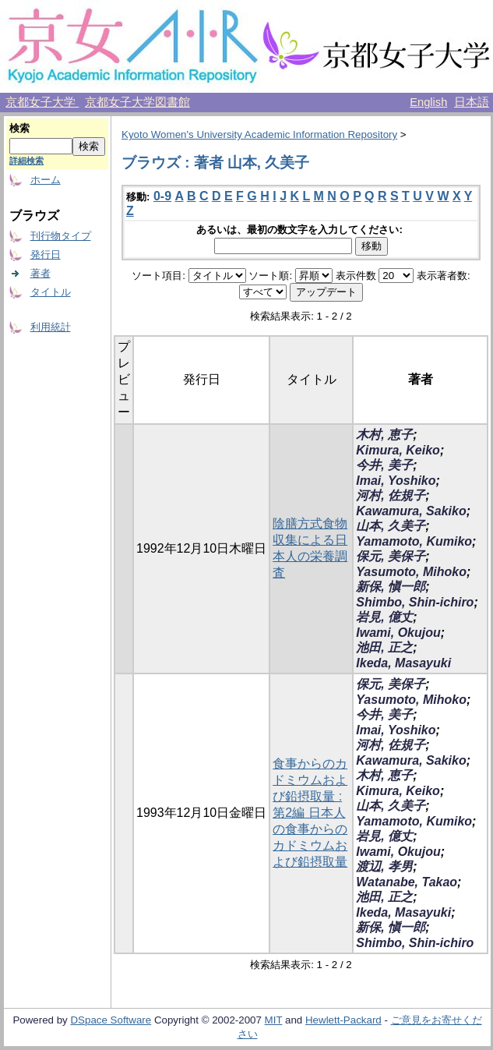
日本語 (471, 102)
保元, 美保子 (390, 556)
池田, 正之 (384, 647)
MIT (274, 1020)
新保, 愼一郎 (390, 586)
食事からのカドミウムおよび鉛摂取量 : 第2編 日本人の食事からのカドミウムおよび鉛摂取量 (310, 812)
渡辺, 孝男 (384, 866)
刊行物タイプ (60, 236)
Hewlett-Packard (343, 1020)
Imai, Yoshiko (395, 480)
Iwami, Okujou (398, 632)
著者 (40, 273)
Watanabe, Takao (406, 882)
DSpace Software (110, 1020)
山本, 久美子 (390, 525)
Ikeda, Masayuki (403, 663)
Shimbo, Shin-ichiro (415, 602)
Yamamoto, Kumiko (414, 541)
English (428, 102)
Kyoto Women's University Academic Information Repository (259, 134)
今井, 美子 (384, 465)
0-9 (162, 196)
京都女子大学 (42, 102)
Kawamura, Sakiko (411, 511)
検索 (19, 128)
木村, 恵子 (384, 434)
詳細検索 (26, 160)
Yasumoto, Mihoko (411, 571)
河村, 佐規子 (390, 495)
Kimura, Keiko (398, 450)
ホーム (45, 180)
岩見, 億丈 (384, 617)
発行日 (45, 254)
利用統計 (50, 327)
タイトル (50, 292)
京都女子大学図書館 (137, 102)
